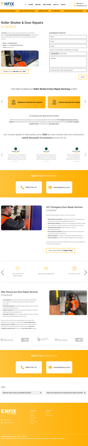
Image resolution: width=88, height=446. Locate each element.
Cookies (19, 436)
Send (82, 77)
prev (2, 101)
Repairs (31, 4)
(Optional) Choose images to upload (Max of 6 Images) (63, 50)
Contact (63, 4)
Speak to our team (15, 71)
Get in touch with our (61, 250)
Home (25, 4)
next (86, 101)
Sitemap (25, 436)
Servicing (38, 4)
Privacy (14, 436)
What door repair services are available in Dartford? (17, 392)
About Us (56, 4)
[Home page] (7, 4)
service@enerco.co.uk (81, 5)
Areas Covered (47, 4)
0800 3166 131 (79, 3)
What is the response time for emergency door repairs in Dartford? (65, 392)
